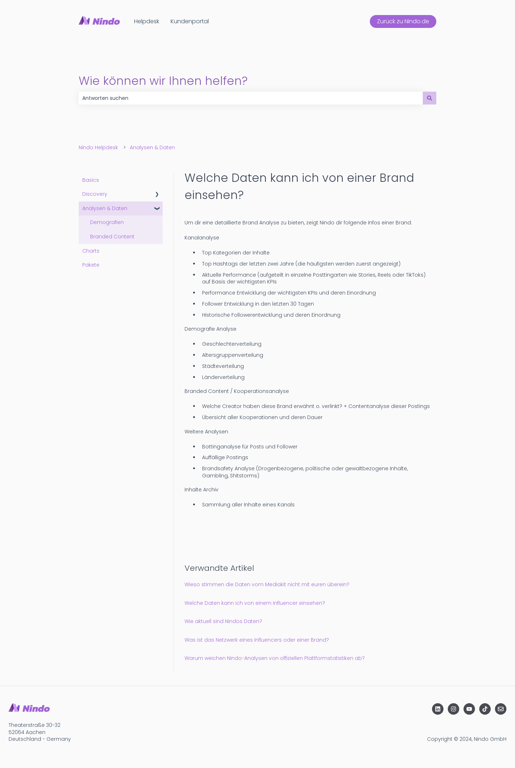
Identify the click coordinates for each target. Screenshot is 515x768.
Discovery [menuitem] (94, 194)
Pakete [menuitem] (90, 264)
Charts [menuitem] (90, 250)
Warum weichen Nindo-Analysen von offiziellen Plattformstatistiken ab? (275, 658)
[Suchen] (429, 98)
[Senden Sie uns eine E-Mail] (500, 709)
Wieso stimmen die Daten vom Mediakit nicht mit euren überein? (267, 584)
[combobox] (251, 98)
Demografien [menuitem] (107, 222)
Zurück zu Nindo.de (403, 21)
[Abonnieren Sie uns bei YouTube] (469, 709)
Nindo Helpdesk (98, 147)
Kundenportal (190, 21)
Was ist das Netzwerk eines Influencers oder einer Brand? (257, 639)
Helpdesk (146, 21)
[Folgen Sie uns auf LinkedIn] (437, 709)
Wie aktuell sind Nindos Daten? (223, 621)
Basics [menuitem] (90, 180)
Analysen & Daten (152, 147)
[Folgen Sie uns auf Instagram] (453, 709)
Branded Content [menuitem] (112, 236)
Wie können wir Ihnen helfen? (163, 81)
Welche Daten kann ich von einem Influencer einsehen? (255, 603)
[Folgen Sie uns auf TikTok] (485, 709)
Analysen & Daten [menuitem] (104, 208)
